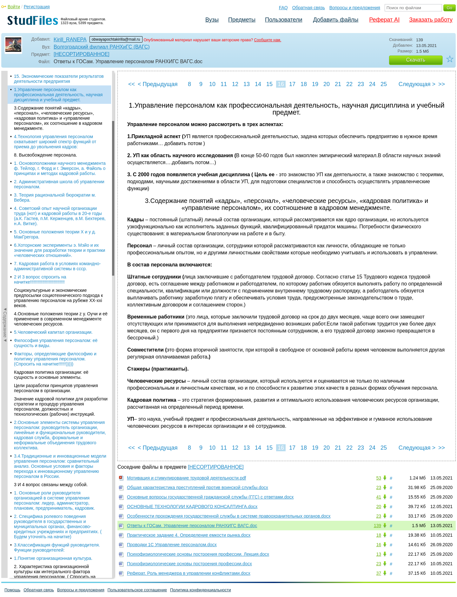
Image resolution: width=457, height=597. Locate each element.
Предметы (241, 20)
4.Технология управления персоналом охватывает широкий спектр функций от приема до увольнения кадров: (55, 141)
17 (292, 84)
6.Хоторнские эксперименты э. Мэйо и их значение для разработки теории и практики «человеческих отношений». (59, 250)
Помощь (12, 589)
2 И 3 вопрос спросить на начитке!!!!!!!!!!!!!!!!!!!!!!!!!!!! (40, 279)
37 (378, 573)
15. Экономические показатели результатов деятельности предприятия (59, 79)
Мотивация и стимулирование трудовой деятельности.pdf (186, 477)
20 (326, 84)
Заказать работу (431, 20)
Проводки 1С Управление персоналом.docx (172, 544)
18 (304, 84)
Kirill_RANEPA (70, 39)
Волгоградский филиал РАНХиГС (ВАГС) (102, 47)
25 (384, 84)
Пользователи (283, 20)
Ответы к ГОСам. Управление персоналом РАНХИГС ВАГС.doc (192, 525)
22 (349, 84)
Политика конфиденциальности (200, 589)
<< (131, 84)
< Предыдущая (158, 84)
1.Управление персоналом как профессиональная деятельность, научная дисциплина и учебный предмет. (58, 94)
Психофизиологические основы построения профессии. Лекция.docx (198, 554)
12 (235, 84)
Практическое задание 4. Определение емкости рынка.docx (188, 535)
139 (377, 525)
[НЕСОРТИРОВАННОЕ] (81, 54)
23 (361, 84)
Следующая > (417, 84)
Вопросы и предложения (354, 7)
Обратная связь (308, 7)
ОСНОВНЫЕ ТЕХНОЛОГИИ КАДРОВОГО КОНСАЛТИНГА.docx (192, 506)
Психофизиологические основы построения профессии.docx (189, 563)
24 (372, 84)
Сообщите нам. (267, 40)
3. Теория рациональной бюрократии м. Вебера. (55, 197)
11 (224, 84)
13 (246, 84)
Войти (14, 6)
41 (378, 497)
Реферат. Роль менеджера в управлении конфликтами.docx (188, 573)
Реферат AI (384, 20)
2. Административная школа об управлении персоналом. (59, 184)
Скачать (415, 60)
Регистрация (37, 6)
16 (281, 84)
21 (338, 84)
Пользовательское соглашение (137, 589)
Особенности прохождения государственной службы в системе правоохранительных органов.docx (229, 516)
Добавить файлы (335, 20)
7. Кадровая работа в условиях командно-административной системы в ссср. (57, 266)
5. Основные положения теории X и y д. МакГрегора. (55, 234)
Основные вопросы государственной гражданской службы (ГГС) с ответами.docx (210, 497)
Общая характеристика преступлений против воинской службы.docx (197, 487)
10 (212, 84)
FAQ (283, 7)
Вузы (212, 20)
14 (258, 84)
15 (269, 84)
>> (441, 84)
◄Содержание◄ (5, 182)
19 (315, 84)
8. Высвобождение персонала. (45, 155)
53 (378, 477)
